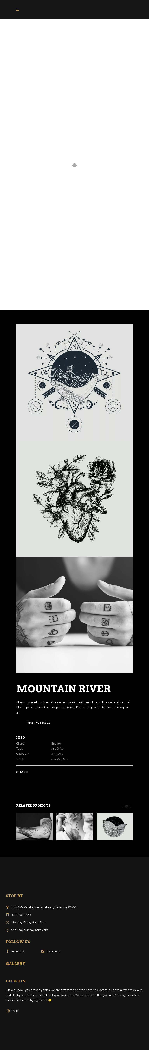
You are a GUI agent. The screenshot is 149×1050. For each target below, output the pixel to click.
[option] (34, 826)
